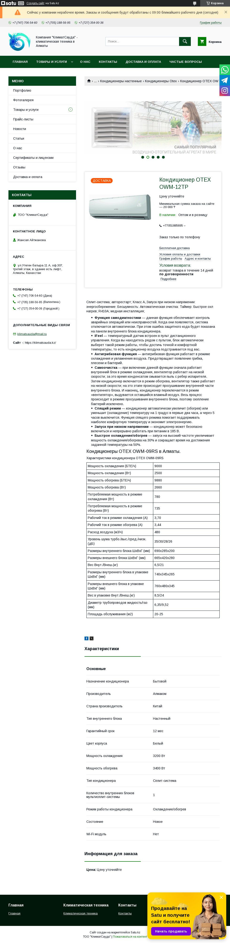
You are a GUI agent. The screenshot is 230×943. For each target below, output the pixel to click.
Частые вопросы (185, 61)
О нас (85, 61)
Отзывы (19, 167)
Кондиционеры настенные (121, 81)
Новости (19, 129)
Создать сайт (35, 3)
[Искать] (185, 41)
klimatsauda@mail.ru (32, 334)
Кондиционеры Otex (161, 81)
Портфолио (22, 90)
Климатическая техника (80, 913)
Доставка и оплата (143, 61)
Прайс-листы (23, 119)
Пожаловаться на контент (130, 936)
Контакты (108, 61)
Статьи (18, 138)
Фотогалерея (23, 100)
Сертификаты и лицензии (33, 158)
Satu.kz (135, 932)
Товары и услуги (51, 61)
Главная (20, 61)
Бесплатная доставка (174, 248)
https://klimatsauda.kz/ (40, 342)
